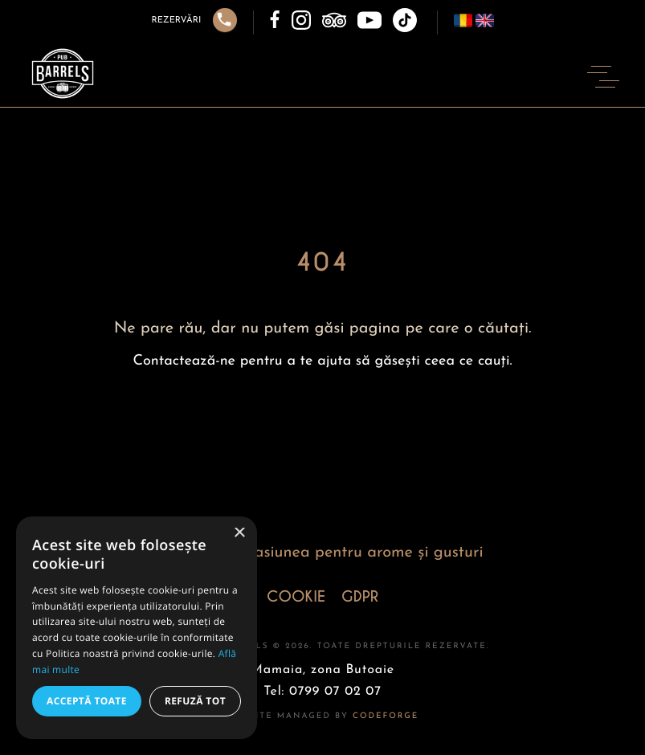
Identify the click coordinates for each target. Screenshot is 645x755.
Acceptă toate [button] (87, 701)
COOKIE (296, 597)
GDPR (359, 597)
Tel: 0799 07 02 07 (322, 691)
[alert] (136, 627)
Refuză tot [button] (195, 701)
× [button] (239, 534)
